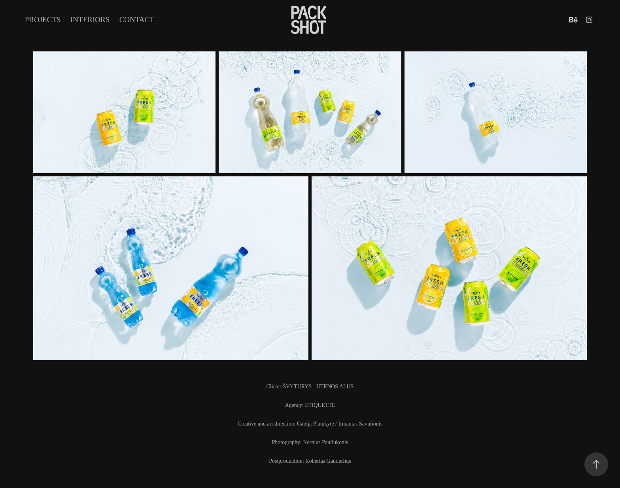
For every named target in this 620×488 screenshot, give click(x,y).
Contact (136, 19)
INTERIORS (90, 19)
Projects (43, 19)
